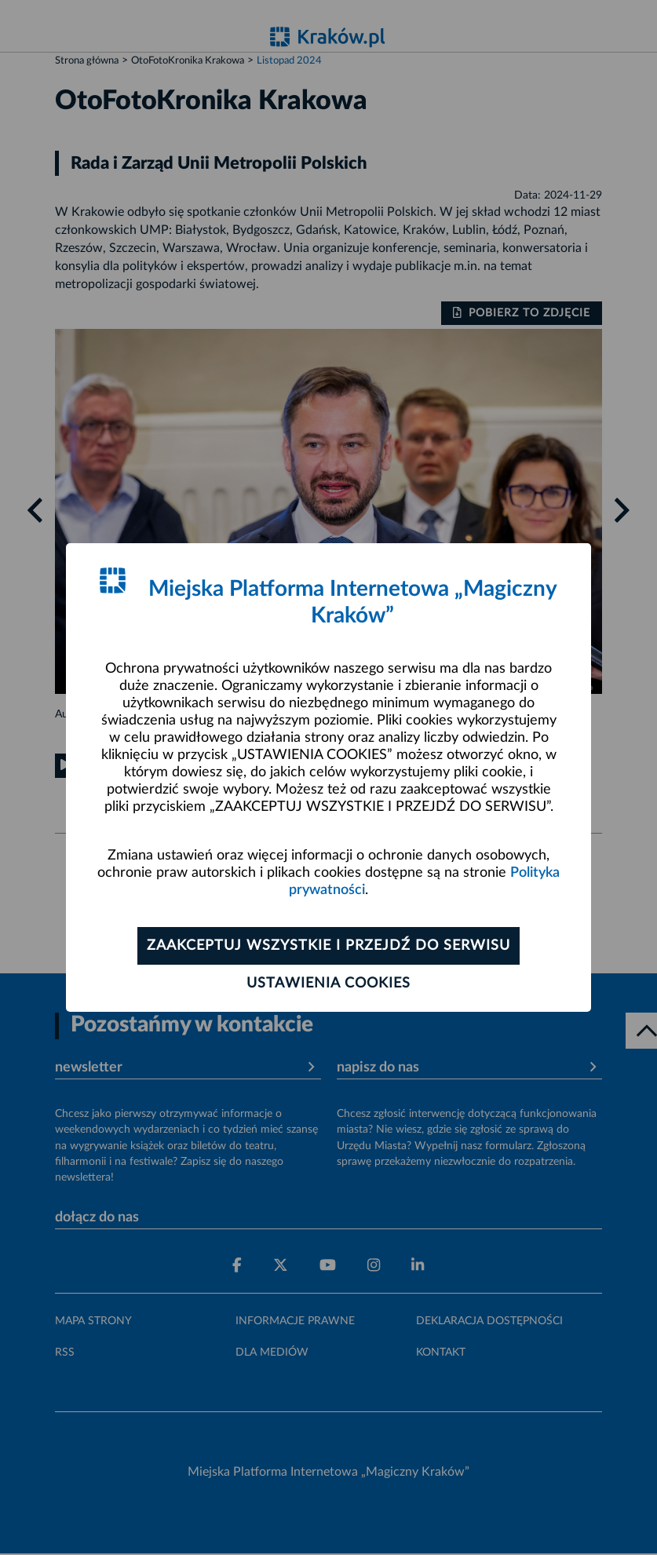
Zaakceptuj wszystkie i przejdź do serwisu (328, 946)
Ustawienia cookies (328, 983)
